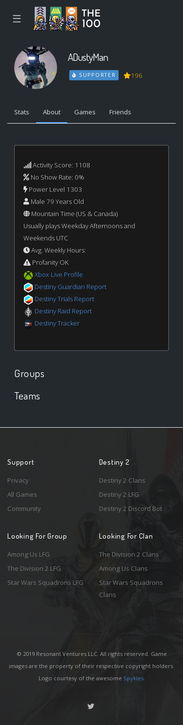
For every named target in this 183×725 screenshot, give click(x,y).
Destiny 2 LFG (119, 494)
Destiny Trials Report (64, 298)
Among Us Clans (123, 568)
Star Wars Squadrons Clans (131, 588)
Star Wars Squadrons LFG (45, 582)
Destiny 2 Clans (122, 480)
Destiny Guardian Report (70, 286)
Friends (120, 112)
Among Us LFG (28, 554)
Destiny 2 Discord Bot (130, 508)
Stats (21, 112)
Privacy (18, 480)
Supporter (94, 75)
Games (85, 112)
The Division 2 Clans (129, 554)
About (52, 112)
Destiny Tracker (57, 323)
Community (24, 508)
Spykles (133, 678)
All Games (22, 494)
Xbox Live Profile (59, 274)
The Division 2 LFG (34, 568)
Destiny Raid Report (63, 311)
